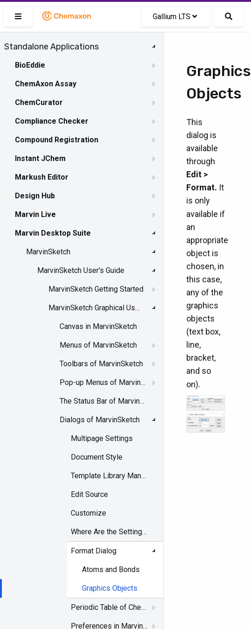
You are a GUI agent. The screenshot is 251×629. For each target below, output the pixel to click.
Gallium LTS (175, 16)
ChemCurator (39, 102)
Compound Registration (56, 139)
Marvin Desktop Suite (53, 233)
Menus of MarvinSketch (98, 345)
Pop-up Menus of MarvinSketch (103, 382)
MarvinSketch (48, 251)
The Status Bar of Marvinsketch (103, 401)
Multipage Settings (102, 438)
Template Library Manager (109, 475)
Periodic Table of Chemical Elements (109, 607)
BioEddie (30, 65)
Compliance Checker (51, 121)
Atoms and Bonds (111, 569)
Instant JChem (40, 158)
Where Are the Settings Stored (109, 531)
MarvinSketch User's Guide (80, 270)
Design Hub (35, 195)
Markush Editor (41, 177)
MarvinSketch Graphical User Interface (95, 307)
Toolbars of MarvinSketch (101, 363)
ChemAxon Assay (45, 83)
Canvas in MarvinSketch (98, 326)
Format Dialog (93, 550)
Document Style (96, 457)
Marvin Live (35, 214)
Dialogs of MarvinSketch (100, 419)
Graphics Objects (109, 588)
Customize (88, 513)
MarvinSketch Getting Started (95, 289)
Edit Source (89, 494)
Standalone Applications (51, 47)
